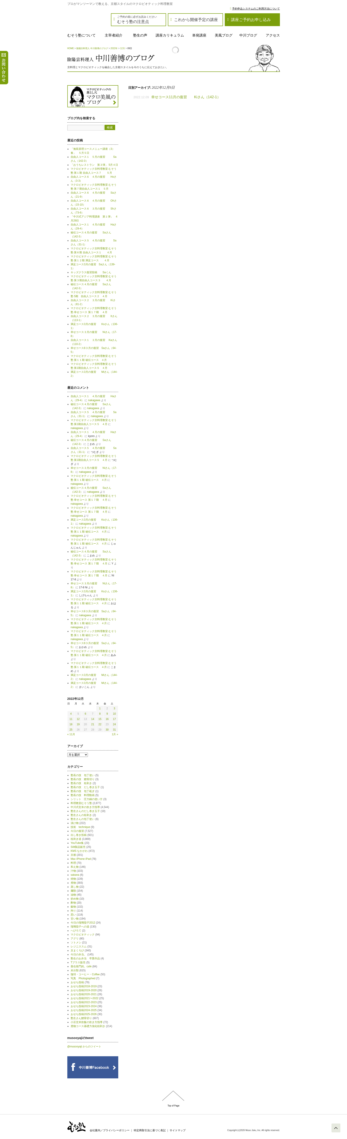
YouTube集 (77, 843)
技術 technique (80, 827)
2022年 (114, 48)
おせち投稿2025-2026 (84, 1014)
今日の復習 (77, 831)
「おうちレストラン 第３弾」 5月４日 (94, 164)
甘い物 (75, 918)
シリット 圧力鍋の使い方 (87, 799)
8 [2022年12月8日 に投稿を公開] (100, 713)
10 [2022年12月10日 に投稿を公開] (114, 713)
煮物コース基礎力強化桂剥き (88, 1026)
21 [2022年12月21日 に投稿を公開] (92, 724)
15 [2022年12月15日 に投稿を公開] (99, 719)
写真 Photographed (83, 978)
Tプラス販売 (78, 962)
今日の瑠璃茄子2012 (83, 922)
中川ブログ (248, 35)
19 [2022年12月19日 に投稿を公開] (78, 724)
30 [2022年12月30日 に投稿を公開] (107, 729)
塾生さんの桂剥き (81, 815)
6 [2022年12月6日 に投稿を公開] (85, 713)
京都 (73, 854)
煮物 (73, 882)
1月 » (115, 734)
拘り (73, 910)
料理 (73, 862)
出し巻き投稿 (79, 835)
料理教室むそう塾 (81, 803)
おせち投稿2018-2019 (84, 986)
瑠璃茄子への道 (80, 926)
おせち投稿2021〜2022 (84, 998)
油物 (73, 894)
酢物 (73, 902)
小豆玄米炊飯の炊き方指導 (87, 1022)
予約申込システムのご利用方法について (256, 8)
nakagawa (94, 400)
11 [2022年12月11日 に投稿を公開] (71, 719)
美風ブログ (224, 35)
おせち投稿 (77, 982)
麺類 (73, 890)
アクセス (273, 35)
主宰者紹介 (113, 35)
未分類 (75, 970)
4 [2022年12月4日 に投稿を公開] (71, 713)
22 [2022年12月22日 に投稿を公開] (99, 724)
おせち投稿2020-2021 (84, 994)
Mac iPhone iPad (81, 858)
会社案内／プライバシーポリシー (110, 1130)
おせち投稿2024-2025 (84, 1010)
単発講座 (199, 35)
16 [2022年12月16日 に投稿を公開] (107, 719)
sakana (75, 874)
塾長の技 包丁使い (83, 775)
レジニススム (79, 946)
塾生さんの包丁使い (83, 819)
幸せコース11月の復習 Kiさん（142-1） (186, 97)
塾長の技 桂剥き (81, 783)
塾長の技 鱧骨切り (83, 779)
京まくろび (77, 950)
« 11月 (71, 734)
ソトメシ (76, 942)
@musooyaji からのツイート (84, 1046)
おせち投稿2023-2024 (84, 1006)
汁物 (73, 870)
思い (73, 914)
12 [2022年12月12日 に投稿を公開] (78, 719)
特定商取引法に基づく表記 (150, 1130)
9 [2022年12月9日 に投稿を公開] (107, 713)
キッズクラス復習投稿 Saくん (92, 272)
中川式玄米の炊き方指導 (85, 807)
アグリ (75, 938)
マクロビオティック (83, 934)
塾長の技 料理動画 (83, 795)
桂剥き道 (76, 839)
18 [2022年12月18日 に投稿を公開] (71, 724)
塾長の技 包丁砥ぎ (83, 791)
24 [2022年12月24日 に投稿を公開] (114, 724)
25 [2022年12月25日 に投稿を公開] (71, 729)
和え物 (75, 866)
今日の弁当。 (79, 954)
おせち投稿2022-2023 (84, 1002)
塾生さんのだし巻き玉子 (85, 811)
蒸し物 (75, 886)
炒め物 (75, 898)
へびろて (76, 930)
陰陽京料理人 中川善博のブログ (92, 48)
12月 (122, 48)
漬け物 (75, 823)
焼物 (73, 878)
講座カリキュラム (170, 35)
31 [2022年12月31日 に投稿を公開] (114, 729)
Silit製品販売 (78, 846)
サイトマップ (178, 1130)
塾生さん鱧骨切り (81, 1018)
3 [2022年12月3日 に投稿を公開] (114, 708)
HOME (70, 48)
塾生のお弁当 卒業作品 (85, 958)
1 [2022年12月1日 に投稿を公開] (100, 708)
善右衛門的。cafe (81, 966)
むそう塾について (81, 35)
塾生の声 (140, 35)
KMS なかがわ (79, 850)
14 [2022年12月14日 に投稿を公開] (92, 719)
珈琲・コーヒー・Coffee (85, 974)
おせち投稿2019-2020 (84, 990)
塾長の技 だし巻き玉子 (85, 787)
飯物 (73, 906)
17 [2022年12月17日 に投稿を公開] (114, 719)
